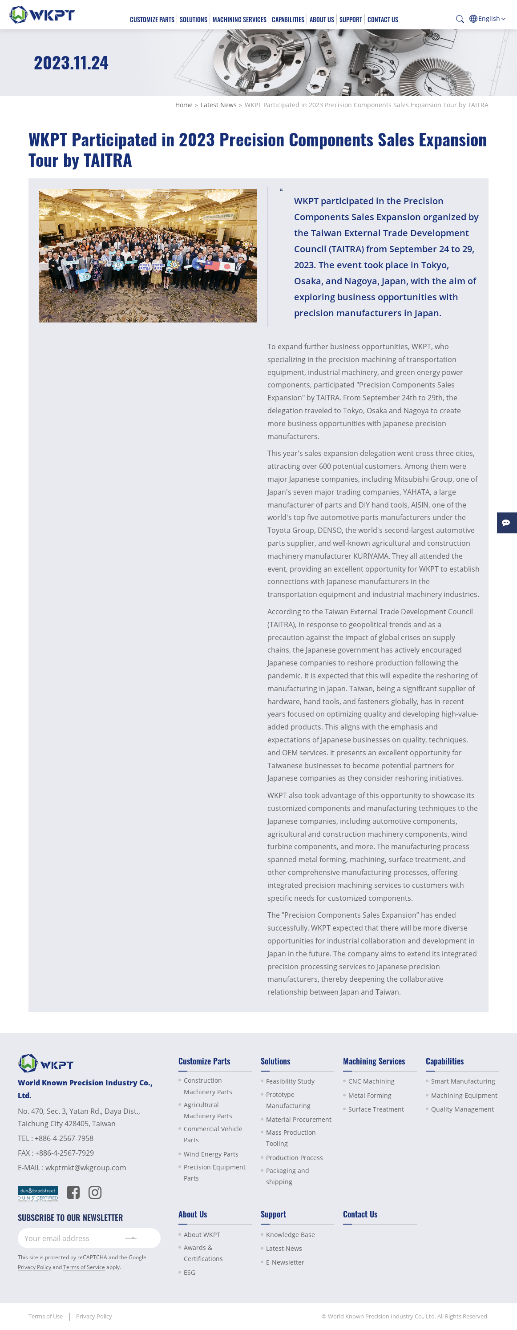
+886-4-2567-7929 (64, 1153)
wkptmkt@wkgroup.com (85, 1168)
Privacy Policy (34, 1267)
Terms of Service (84, 1267)
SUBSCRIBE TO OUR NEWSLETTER (70, 1217)
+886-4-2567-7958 (64, 1138)
